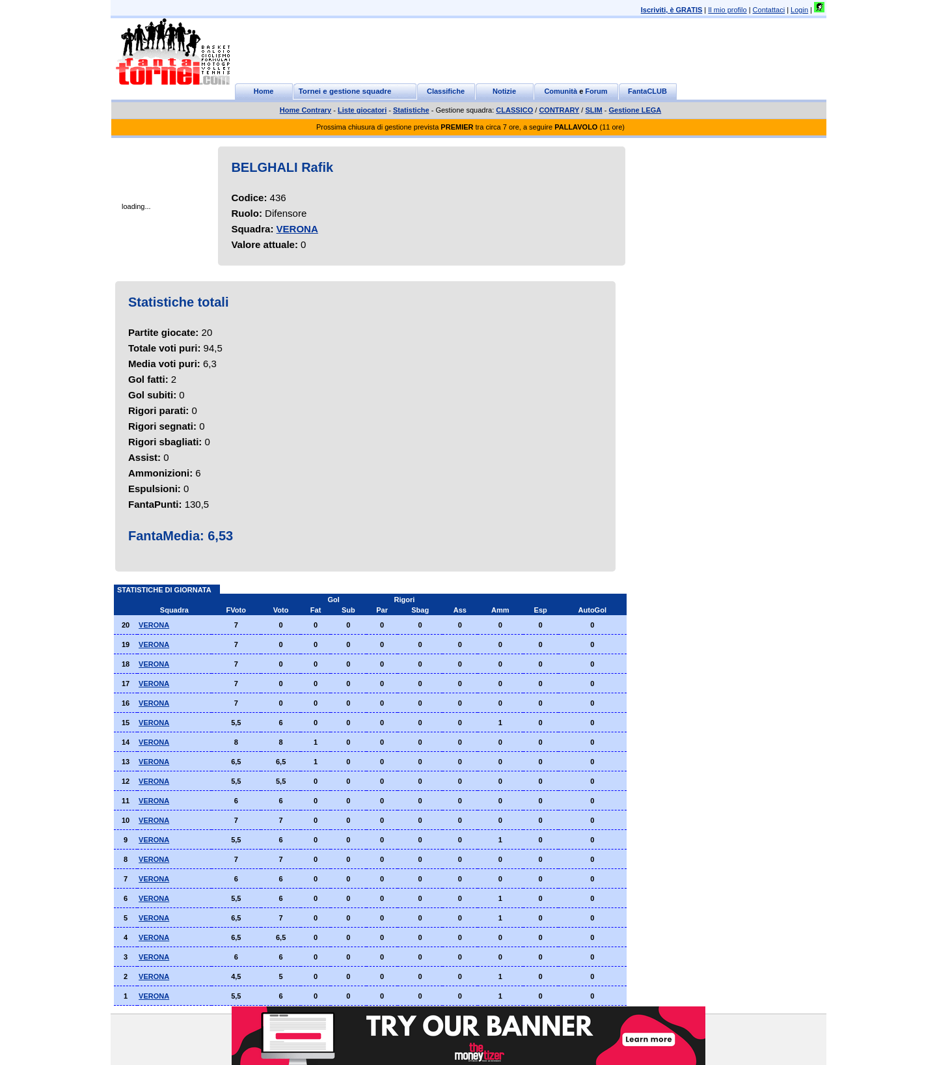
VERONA (297, 228)
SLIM (593, 110)
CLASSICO (514, 110)
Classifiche (446, 91)
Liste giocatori (362, 110)
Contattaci (769, 10)
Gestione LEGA (635, 110)
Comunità (560, 91)
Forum (596, 91)
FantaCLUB (647, 91)
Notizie (504, 91)
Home (264, 91)
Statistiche (411, 110)
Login (799, 10)
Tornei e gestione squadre (345, 91)
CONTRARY (559, 110)
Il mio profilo (727, 10)
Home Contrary (305, 110)
